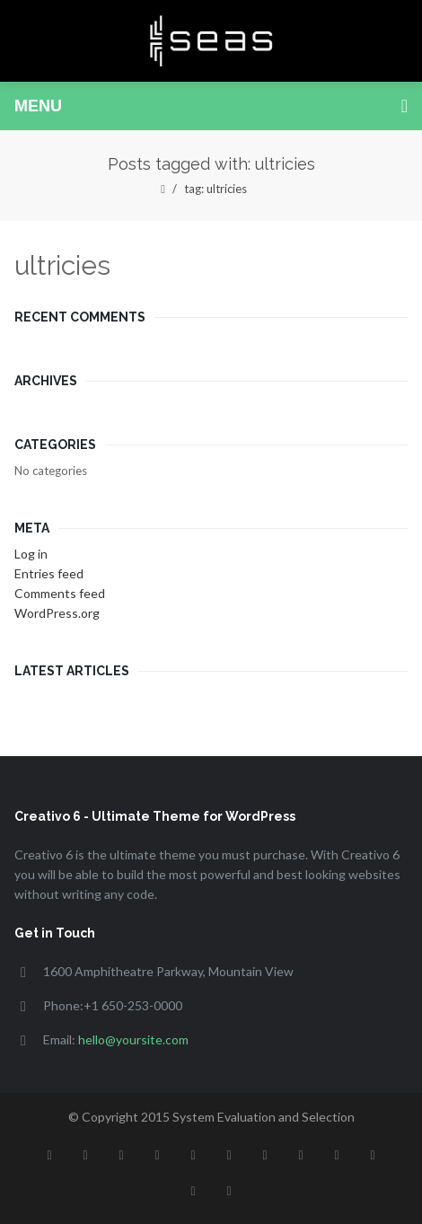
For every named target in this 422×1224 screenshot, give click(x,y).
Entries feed (49, 573)
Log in (31, 553)
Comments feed (59, 593)
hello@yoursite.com (133, 1039)
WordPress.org (57, 613)
